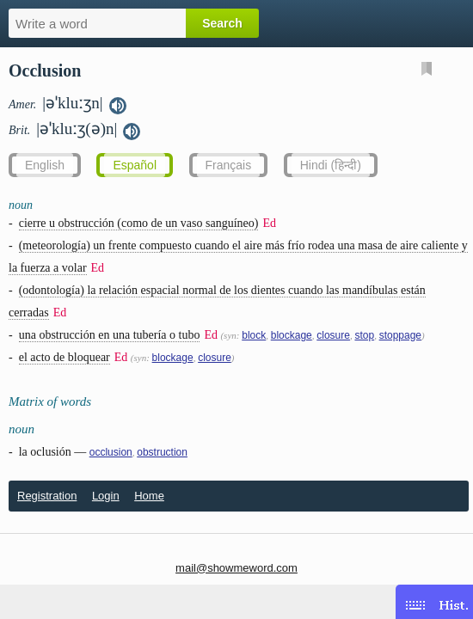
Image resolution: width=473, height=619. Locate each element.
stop (364, 335)
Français (229, 165)
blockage (291, 335)
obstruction (162, 452)
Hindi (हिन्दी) (330, 165)
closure (333, 335)
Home (149, 495)
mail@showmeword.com (236, 567)
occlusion (110, 452)
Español (135, 165)
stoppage (400, 335)
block (254, 335)
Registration (47, 495)
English (44, 165)
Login (106, 495)
